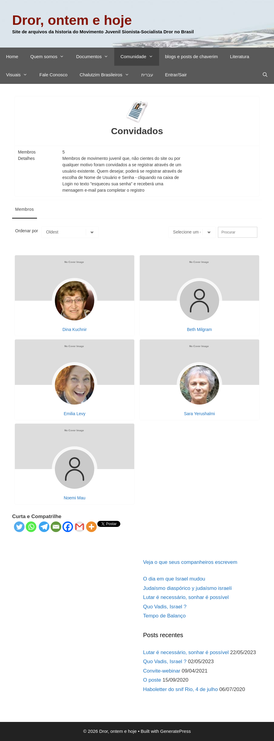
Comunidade (139, 57)
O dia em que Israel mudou (174, 579)
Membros (24, 209)
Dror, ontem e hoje (72, 20)
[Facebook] (67, 526)
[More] (91, 526)
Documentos (95, 57)
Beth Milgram (199, 329)
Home (12, 56)
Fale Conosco (53, 74)
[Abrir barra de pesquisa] (265, 75)
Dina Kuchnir (74, 329)
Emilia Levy (74, 413)
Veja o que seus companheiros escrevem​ (190, 562)
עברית (147, 74)
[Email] (56, 526)
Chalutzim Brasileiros (107, 75)
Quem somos (50, 57)
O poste (152, 680)
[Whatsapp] (31, 526)
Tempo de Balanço (164, 616)
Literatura (239, 56)
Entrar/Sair (176, 74)
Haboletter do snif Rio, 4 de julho (180, 689)
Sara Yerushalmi (199, 413)
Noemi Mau (74, 497)
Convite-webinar (161, 671)
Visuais (19, 75)
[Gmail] (79, 526)
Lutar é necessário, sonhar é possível (186, 597)
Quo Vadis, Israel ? (164, 607)
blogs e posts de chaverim (191, 56)
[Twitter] (19, 526)
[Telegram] (44, 526)
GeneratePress (175, 731)
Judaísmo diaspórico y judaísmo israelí (187, 588)
